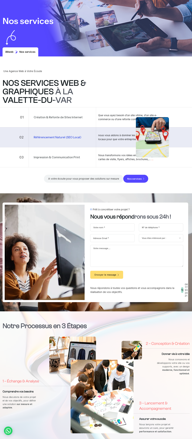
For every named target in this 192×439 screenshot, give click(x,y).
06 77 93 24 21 (186, 290)
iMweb (11, 51)
